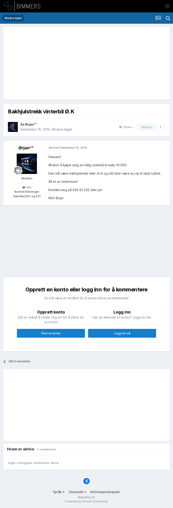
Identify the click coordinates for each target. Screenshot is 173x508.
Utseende (77, 492)
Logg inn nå (122, 333)
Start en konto (51, 333)
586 (27, 187)
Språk (58, 492)
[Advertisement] (60, 63)
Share (125, 127)
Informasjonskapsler (105, 492)
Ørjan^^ (31, 124)
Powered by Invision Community (86, 501)
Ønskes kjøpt (62, 129)
